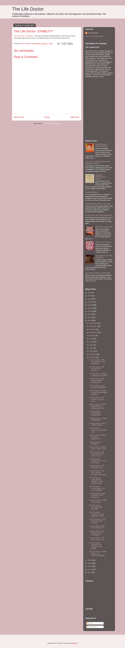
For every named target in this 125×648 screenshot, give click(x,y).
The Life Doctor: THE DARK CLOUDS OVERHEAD (96, 533)
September (94, 332)
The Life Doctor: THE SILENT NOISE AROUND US (96, 380)
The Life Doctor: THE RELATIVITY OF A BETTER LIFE (96, 454)
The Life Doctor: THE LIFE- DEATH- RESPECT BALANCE (97, 472)
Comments (91, 627)
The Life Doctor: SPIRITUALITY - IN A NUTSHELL (97, 461)
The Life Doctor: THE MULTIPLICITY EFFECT (96, 369)
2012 (90, 566)
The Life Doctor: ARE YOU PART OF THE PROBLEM (97, 362)
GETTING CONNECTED (104, 227)
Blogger (74, 643)
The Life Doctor (28, 9)
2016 (90, 317)
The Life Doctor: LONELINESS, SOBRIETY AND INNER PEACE (96, 480)
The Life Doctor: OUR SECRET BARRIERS (97, 387)
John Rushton (93, 33)
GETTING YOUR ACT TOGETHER (97, 273)
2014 (90, 560)
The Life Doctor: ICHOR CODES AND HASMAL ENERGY (98, 392)
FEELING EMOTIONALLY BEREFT (100, 177)
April (91, 348)
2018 (90, 311)
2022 (90, 299)
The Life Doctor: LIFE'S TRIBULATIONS (97, 424)
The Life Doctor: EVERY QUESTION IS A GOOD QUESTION (97, 406)
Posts (90, 623)
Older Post (74, 117)
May (91, 345)
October (93, 329)
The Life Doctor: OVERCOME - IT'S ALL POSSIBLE (96, 488)
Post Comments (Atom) (51, 123)
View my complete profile (94, 36)
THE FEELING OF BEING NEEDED (101, 145)
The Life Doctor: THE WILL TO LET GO (96, 539)
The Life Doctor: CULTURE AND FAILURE (95, 507)
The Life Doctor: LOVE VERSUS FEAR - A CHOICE (97, 521)
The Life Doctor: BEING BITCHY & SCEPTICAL (97, 437)
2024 (90, 293)
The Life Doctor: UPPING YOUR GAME (98, 501)
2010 (90, 572)
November (94, 326)
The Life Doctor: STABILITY (23, 36)
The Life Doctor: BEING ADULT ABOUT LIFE (97, 448)
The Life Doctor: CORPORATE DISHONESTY (95, 413)
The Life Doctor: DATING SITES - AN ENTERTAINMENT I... (98, 553)
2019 (90, 308)
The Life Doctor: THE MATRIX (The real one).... (96, 399)
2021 (90, 302)
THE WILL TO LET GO (103, 242)
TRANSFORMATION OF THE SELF (98, 204)
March (92, 351)
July (91, 339)
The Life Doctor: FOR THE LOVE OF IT (96, 527)
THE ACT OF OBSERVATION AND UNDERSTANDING (97, 163)
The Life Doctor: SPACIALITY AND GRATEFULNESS (96, 514)
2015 (90, 320)
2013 (90, 563)
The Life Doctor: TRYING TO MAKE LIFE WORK (98, 375)
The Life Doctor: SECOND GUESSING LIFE (98, 430)
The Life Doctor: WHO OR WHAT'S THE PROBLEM (97, 495)
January (93, 357)
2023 (90, 296)
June (92, 342)
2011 (90, 569)
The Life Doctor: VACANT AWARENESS (98, 419)
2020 (90, 305)
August (92, 335)
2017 (90, 314)
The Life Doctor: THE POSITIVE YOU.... (96, 467)
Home (47, 117)
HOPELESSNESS (91, 192)
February (93, 354)
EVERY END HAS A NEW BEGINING (98, 215)
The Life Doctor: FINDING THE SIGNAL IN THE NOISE (95, 546)
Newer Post (19, 117)
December (94, 323)
